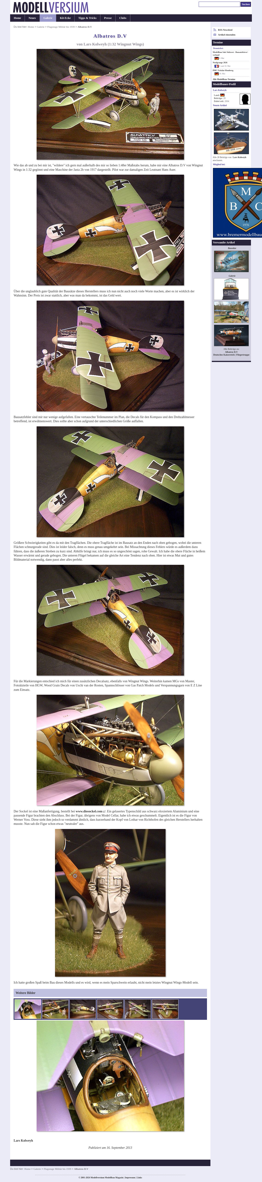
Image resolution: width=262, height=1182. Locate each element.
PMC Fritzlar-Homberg (223, 70)
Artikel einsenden (226, 34)
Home (17, 18)
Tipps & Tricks (87, 18)
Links (139, 1177)
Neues (32, 18)
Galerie (48, 18)
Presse (108, 18)
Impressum (130, 1177)
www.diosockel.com (89, 811)
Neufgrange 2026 (220, 62)
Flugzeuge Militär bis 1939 (61, 26)
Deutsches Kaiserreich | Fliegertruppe (231, 354)
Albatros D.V (231, 352)
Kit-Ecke (65, 18)
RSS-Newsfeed (225, 30)
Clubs (122, 18)
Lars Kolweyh (239, 157)
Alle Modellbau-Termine (224, 79)
